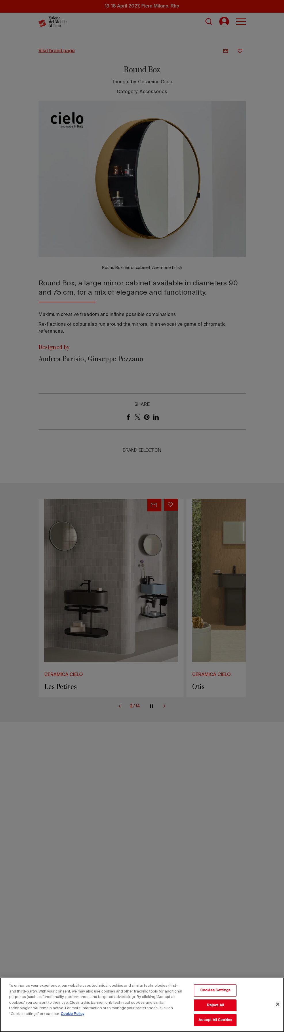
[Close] (277, 1004)
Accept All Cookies (215, 1020)
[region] (142, 1004)
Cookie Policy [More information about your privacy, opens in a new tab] (72, 1014)
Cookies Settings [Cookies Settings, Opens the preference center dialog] (215, 990)
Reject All (215, 1005)
